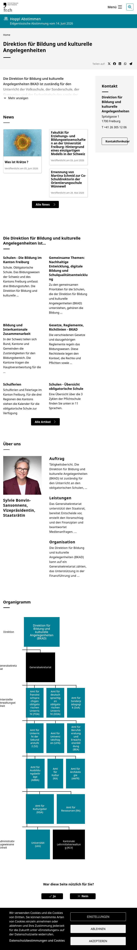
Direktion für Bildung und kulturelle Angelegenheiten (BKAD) (41, 632)
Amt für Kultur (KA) (55, 773)
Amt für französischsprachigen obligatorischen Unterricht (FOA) (35, 703)
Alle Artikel (45, 422)
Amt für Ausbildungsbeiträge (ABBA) (35, 774)
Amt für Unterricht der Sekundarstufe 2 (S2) (35, 738)
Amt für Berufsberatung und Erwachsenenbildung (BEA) (76, 738)
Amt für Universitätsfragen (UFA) (55, 738)
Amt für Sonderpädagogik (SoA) (76, 702)
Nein (82, 896)
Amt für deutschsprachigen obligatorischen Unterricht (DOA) (55, 703)
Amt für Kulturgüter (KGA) (40, 809)
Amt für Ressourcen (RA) (70, 809)
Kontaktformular (116, 141)
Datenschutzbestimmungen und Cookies (37, 940)
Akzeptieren (98, 941)
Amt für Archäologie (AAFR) (75, 773)
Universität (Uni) (37, 844)
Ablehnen (98, 929)
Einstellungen (98, 917)
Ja (52, 896)
